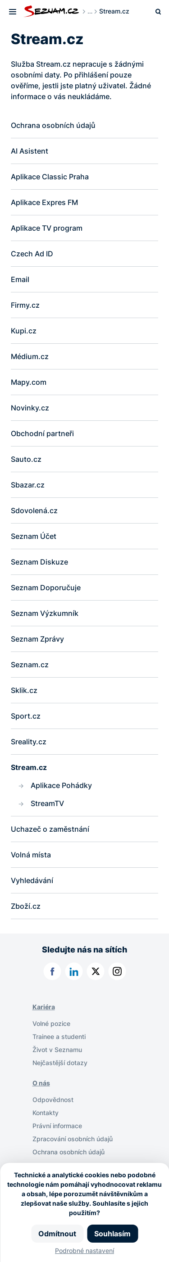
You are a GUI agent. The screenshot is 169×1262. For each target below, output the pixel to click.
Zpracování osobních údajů (72, 1139)
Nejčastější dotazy (59, 1062)
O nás (41, 1083)
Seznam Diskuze (39, 561)
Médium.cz (30, 356)
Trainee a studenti (59, 1036)
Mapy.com (28, 382)
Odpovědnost (52, 1099)
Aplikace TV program (46, 227)
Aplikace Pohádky (61, 785)
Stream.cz (29, 767)
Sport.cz (26, 715)
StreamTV (47, 803)
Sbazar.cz (28, 484)
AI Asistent (29, 150)
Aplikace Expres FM (44, 202)
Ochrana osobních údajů (53, 125)
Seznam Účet (33, 536)
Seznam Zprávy (37, 638)
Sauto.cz (26, 459)
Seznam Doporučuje (46, 587)
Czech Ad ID (33, 253)
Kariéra (43, 1007)
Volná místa (31, 854)
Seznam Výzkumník (44, 613)
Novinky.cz (30, 407)
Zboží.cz (26, 906)
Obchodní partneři (42, 433)
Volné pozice (51, 1023)
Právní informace (57, 1126)
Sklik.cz (24, 690)
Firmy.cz (25, 305)
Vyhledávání (32, 880)
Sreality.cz (28, 741)
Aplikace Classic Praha (50, 176)
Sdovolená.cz (34, 510)
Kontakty (45, 1112)
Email (20, 279)
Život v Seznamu (57, 1049)
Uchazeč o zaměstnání (50, 829)
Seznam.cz (30, 664)
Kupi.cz (24, 330)
